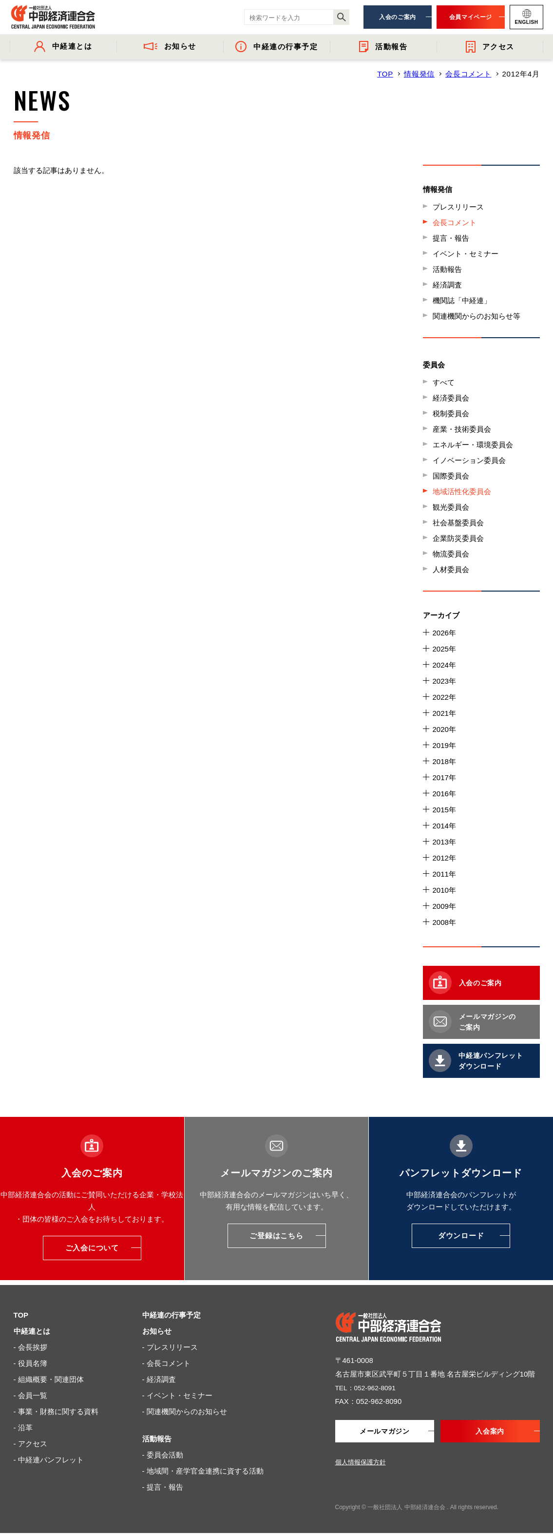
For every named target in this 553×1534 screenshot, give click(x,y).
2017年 (444, 777)
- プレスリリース (170, 1347)
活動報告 (447, 269)
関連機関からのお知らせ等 (476, 316)
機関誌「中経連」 (462, 300)
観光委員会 (451, 507)
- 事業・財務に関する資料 (56, 1411)
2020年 (444, 729)
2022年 (444, 697)
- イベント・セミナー (177, 1395)
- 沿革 (23, 1427)
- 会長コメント (166, 1363)
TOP (385, 73)
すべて (444, 382)
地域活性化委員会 (462, 491)
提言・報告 (451, 238)
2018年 (444, 761)
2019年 (444, 745)
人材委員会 (451, 569)
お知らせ (157, 1331)
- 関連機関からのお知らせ (184, 1411)
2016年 (444, 793)
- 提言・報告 (162, 1487)
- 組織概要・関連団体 (49, 1379)
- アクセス (30, 1443)
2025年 (444, 649)
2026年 (444, 633)
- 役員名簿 (30, 1363)
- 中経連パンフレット (49, 1460)
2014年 (444, 826)
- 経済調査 (159, 1379)
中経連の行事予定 (171, 1315)
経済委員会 (451, 398)
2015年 (444, 809)
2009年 (444, 906)
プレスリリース (458, 207)
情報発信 (419, 73)
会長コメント (468, 73)
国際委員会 (451, 476)
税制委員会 (451, 413)
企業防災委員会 (458, 538)
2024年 (444, 665)
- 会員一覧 (30, 1395)
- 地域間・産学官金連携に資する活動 (203, 1471)
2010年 (444, 890)
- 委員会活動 (162, 1455)
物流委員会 (451, 554)
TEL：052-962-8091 (368, 1387)
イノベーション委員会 (469, 460)
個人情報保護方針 (360, 1463)
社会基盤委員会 (458, 522)
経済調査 (447, 285)
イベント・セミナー (465, 253)
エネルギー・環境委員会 (473, 445)
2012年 (444, 858)
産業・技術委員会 (462, 429)
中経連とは (32, 1331)
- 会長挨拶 (30, 1347)
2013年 (444, 842)
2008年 (444, 922)
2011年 (444, 874)
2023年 (444, 681)
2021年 (444, 713)
